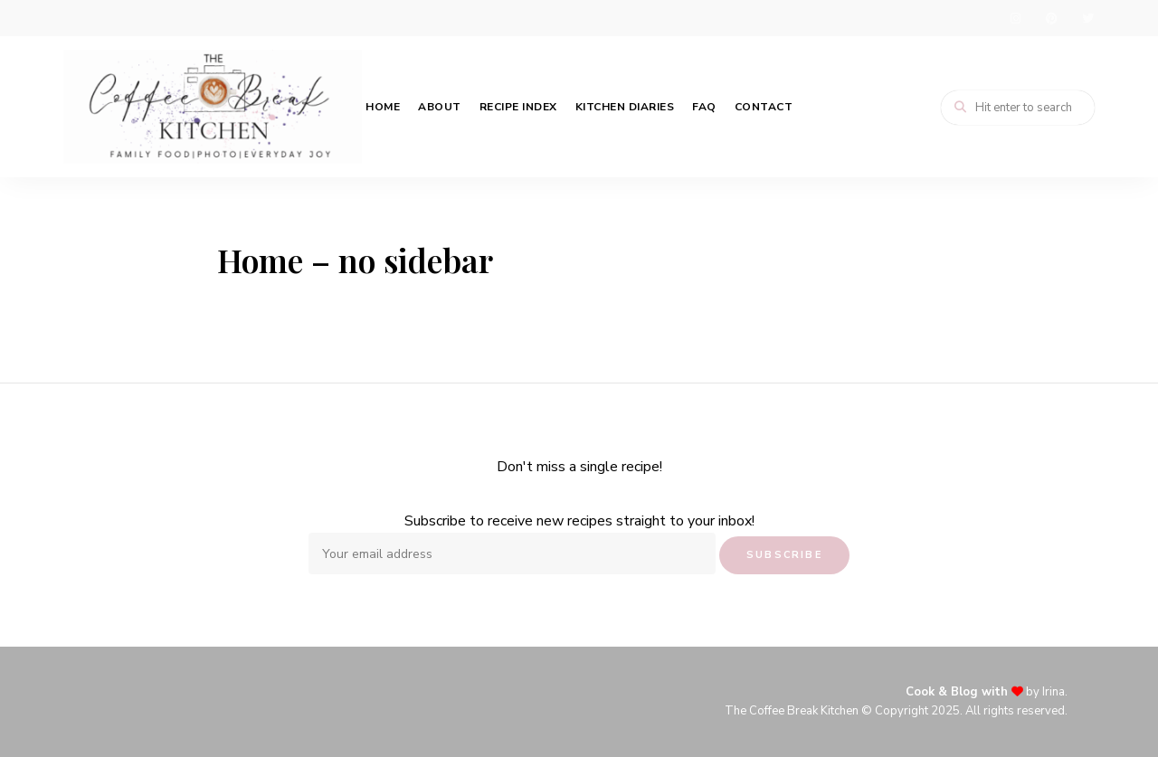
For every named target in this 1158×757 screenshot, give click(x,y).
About (439, 106)
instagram (1015, 18)
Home (382, 106)
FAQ (704, 106)
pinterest (1051, 18)
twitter (1087, 18)
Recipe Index (518, 106)
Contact (764, 106)
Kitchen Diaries (625, 106)
